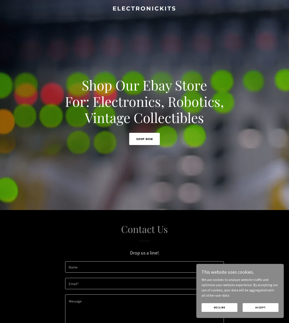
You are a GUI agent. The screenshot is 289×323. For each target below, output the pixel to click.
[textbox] (144, 267)
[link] (144, 9)
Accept (260, 307)
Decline (219, 307)
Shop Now (144, 139)
